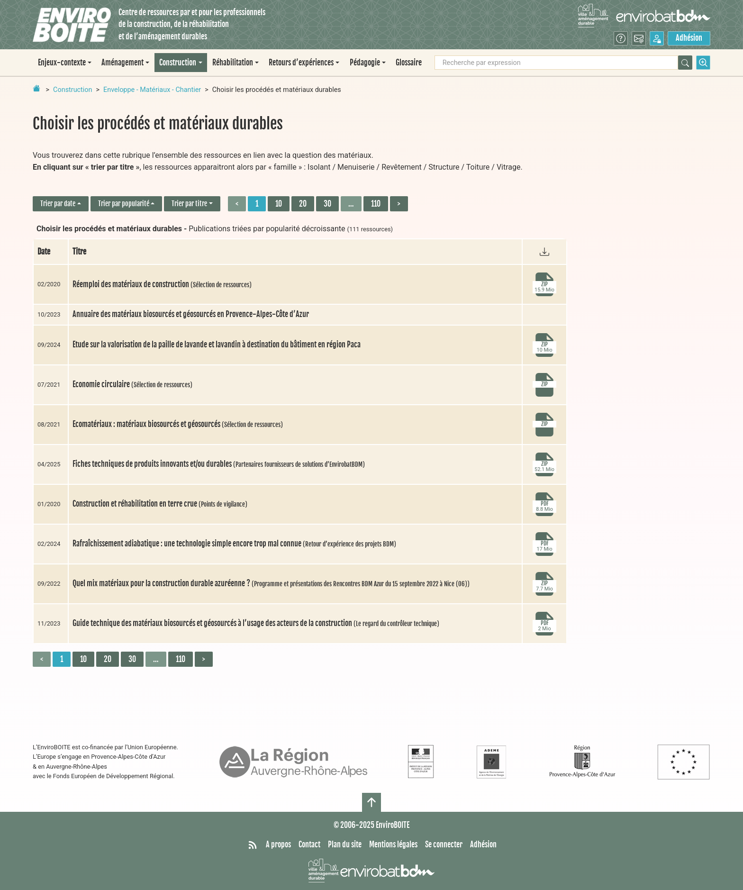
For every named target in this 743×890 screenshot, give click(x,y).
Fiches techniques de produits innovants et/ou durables (218, 464)
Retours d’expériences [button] (301, 62)
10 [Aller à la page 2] (278, 204)
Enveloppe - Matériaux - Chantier (152, 90)
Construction (72, 90)
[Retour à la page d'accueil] (36, 88)
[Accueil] (72, 25)
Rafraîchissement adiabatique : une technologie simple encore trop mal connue (234, 543)
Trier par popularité (123, 203)
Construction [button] (177, 62)
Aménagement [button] (122, 62)
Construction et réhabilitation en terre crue (159, 504)
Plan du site (345, 844)
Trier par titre (189, 203)
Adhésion (689, 38)
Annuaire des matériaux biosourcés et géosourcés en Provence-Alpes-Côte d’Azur (190, 314)
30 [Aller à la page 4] (327, 204)
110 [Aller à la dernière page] (376, 204)
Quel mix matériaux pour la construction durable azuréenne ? (271, 583)
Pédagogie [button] (365, 62)
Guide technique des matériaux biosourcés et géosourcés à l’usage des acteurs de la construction (255, 623)
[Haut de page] (371, 802)
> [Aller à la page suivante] (399, 204)
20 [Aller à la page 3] (303, 204)
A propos (278, 844)
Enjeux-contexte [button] (62, 62)
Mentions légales (393, 844)
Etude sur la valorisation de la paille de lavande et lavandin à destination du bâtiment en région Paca (216, 344)
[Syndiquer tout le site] (252, 845)
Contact (309, 844)
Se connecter (443, 844)
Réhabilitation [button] (232, 62)
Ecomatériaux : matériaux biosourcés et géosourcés (177, 424)
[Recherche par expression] (556, 62)
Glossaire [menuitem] (409, 62)
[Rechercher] (685, 62)
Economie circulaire (132, 384)
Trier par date (57, 203)
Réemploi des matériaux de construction (162, 284)
